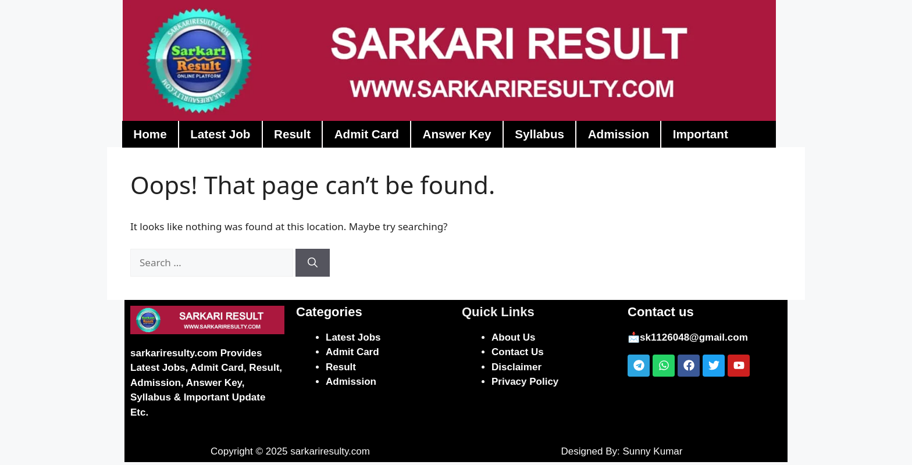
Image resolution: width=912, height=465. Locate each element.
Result (301, 137)
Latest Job (226, 137)
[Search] (312, 266)
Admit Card (380, 137)
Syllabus (563, 137)
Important (733, 137)
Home (151, 137)
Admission (646, 137)
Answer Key (475, 137)
